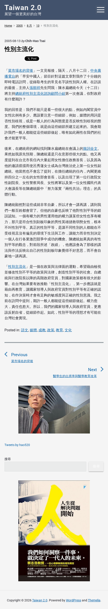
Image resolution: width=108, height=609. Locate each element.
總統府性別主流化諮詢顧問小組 (40, 93)
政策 (50, 330)
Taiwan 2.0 (39, 600)
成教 (42, 330)
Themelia (94, 600)
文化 (68, 330)
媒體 (33, 330)
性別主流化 (17, 266)
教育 (59, 330)
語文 (24, 330)
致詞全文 (90, 148)
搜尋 (7, 459)
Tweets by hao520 (17, 445)
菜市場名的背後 (20, 70)
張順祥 (35, 88)
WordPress (73, 600)
